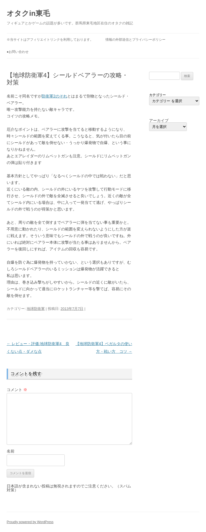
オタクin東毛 (28, 13)
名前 (10, 451)
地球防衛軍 (36, 309)
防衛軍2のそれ (54, 96)
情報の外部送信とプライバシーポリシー (135, 40)
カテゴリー (157, 95)
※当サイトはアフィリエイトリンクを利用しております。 (50, 40)
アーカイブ (159, 120)
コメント (17, 389)
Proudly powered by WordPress (30, 522)
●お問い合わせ (18, 52)
